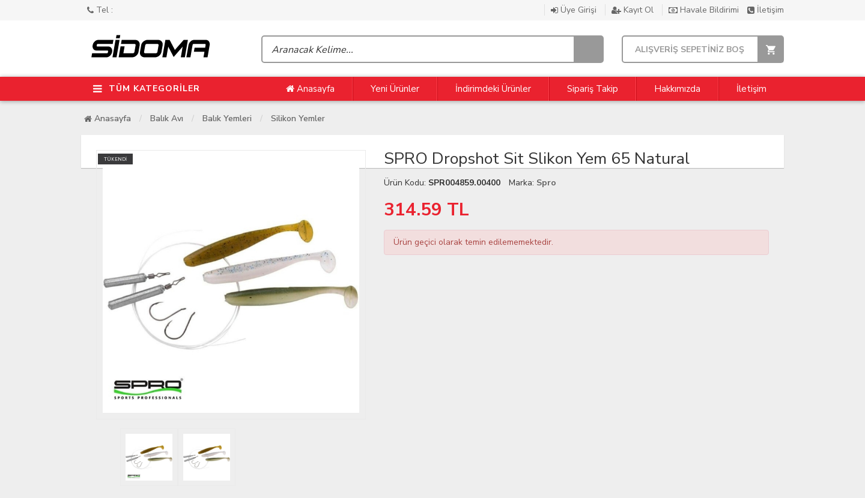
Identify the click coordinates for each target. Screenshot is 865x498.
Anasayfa (310, 89)
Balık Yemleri (227, 118)
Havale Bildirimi (705, 10)
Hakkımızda (677, 89)
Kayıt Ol (634, 10)
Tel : (100, 10)
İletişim (765, 10)
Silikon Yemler (298, 118)
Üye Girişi (575, 10)
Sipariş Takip (592, 89)
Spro (546, 182)
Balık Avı (166, 118)
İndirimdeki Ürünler (493, 89)
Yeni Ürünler (395, 89)
